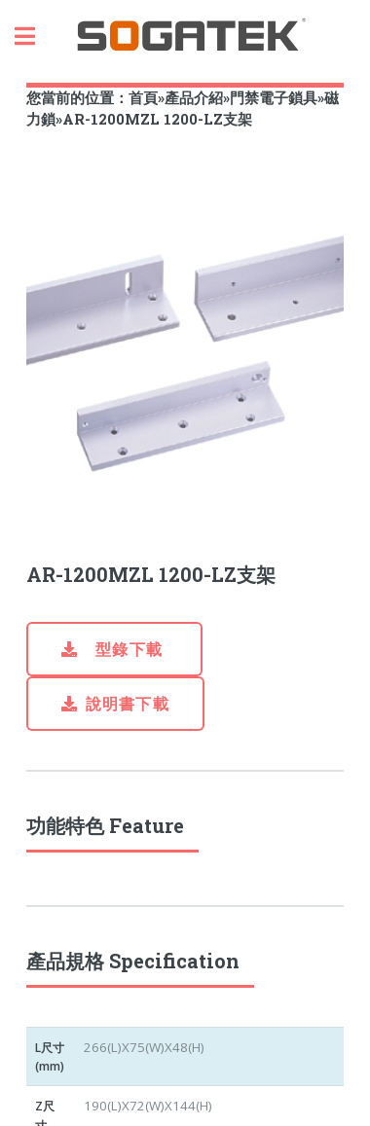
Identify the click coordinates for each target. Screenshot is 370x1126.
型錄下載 (126, 648)
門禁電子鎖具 (273, 98)
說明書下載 (127, 703)
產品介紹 (194, 98)
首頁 (143, 98)
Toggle (35, 36)
